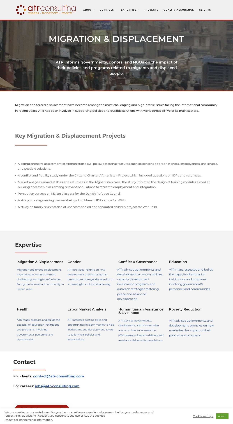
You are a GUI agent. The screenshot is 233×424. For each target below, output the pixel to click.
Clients (205, 9)
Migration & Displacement (40, 262)
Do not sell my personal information (28, 419)
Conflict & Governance (138, 262)
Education (178, 262)
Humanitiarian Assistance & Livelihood (140, 311)
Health (23, 309)
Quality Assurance (178, 9)
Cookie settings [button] (203, 416)
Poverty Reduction (185, 309)
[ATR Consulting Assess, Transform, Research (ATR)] (45, 9)
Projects (151, 9)
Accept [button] (222, 416)
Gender (74, 262)
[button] (94, 9)
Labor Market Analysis (87, 309)
